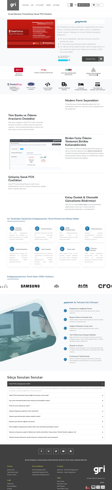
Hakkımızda (10, 484)
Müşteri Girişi (84, 5)
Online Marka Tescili (62, 488)
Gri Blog (9, 488)
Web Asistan (60, 481)
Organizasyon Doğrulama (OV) (40, 475)
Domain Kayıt (10, 470)
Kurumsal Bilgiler (12, 486)
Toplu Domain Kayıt (12, 472)
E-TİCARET (40, 5)
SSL (32, 5)
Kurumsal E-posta (62, 484)
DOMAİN (25, 5)
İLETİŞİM (56, 5)
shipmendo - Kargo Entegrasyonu (66, 472)
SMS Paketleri (61, 486)
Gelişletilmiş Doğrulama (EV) (40, 472)
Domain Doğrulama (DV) (39, 470)
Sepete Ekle (95, 59)
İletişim (102, 482)
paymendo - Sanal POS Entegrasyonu (67, 470)
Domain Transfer (11, 475)
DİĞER (48, 5)
